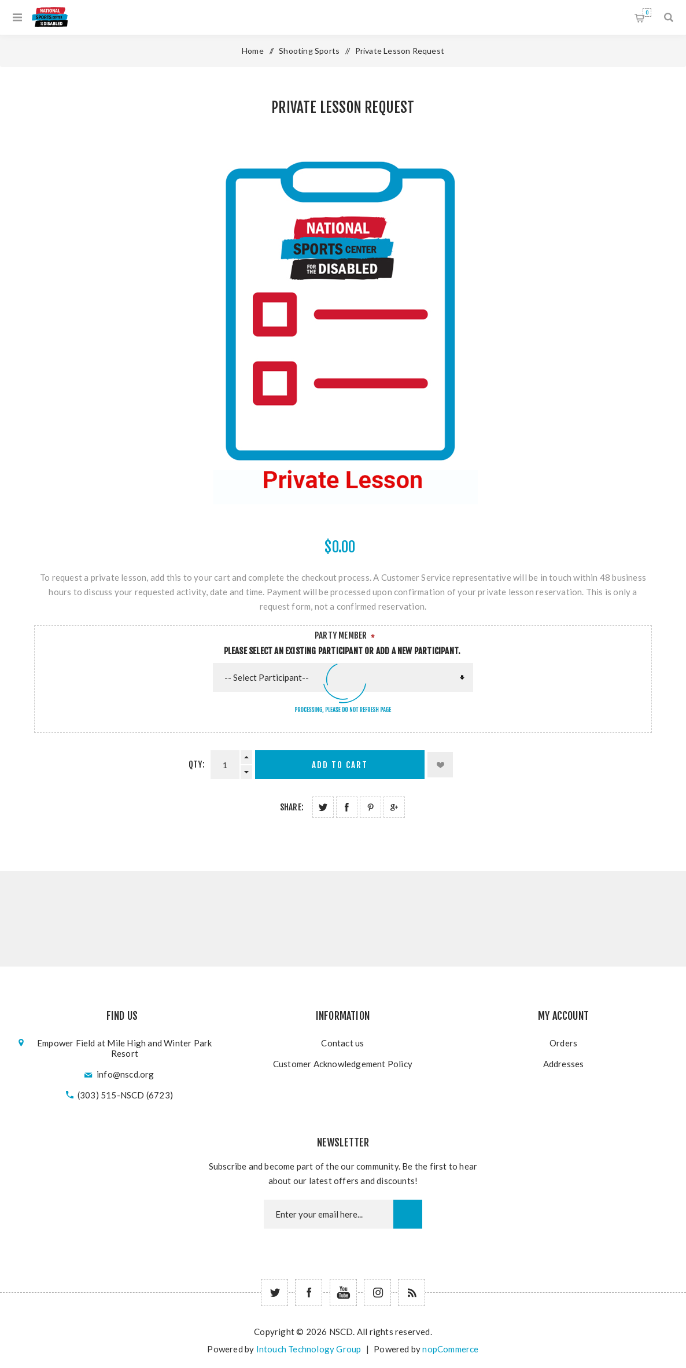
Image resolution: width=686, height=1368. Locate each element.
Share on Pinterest (370, 807)
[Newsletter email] (328, 1214)
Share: (292, 807)
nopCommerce (450, 1349)
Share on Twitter (323, 807)
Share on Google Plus (394, 807)
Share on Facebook (346, 807)
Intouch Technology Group (309, 1349)
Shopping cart (647, 12)
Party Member (341, 635)
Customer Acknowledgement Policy (342, 1064)
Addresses (563, 1064)
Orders (563, 1043)
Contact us (342, 1043)
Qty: (197, 764)
